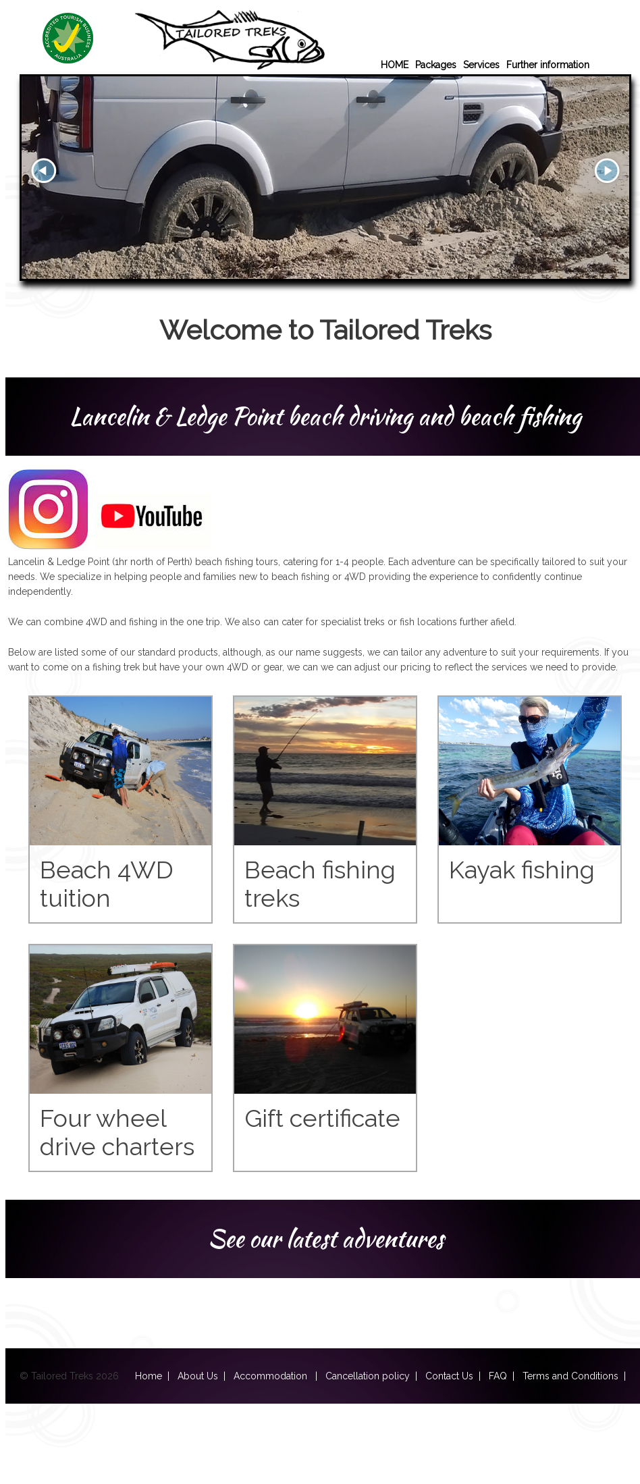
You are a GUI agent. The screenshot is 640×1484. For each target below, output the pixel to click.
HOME (394, 64)
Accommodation (272, 1376)
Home (148, 1376)
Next (607, 170)
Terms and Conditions (570, 1376)
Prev (43, 170)
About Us (198, 1376)
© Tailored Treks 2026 (77, 1376)
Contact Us (449, 1376)
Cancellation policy (367, 1376)
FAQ (498, 1376)
